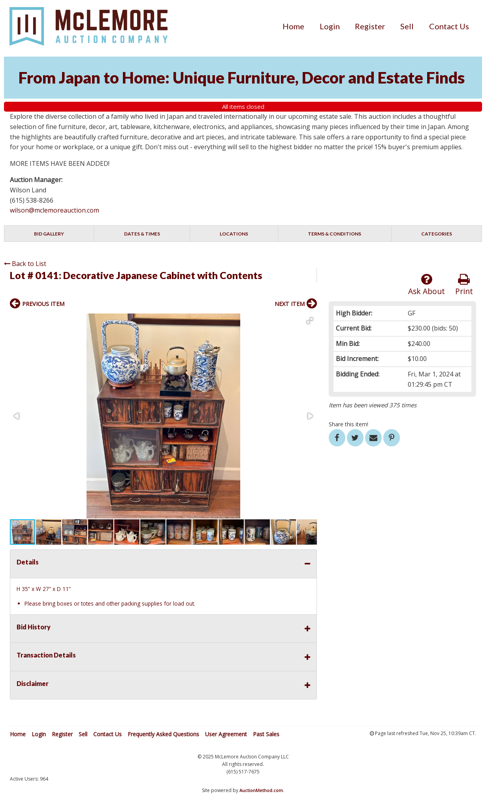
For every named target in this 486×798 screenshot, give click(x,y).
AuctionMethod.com (261, 790)
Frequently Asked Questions (163, 734)
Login (330, 26)
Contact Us (449, 26)
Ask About (426, 284)
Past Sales (266, 734)
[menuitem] (293, 26)
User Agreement (226, 734)
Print (464, 284)
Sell (407, 26)
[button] (309, 320)
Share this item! (348, 424)
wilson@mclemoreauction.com (54, 210)
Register (370, 26)
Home (293, 26)
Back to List (25, 263)
